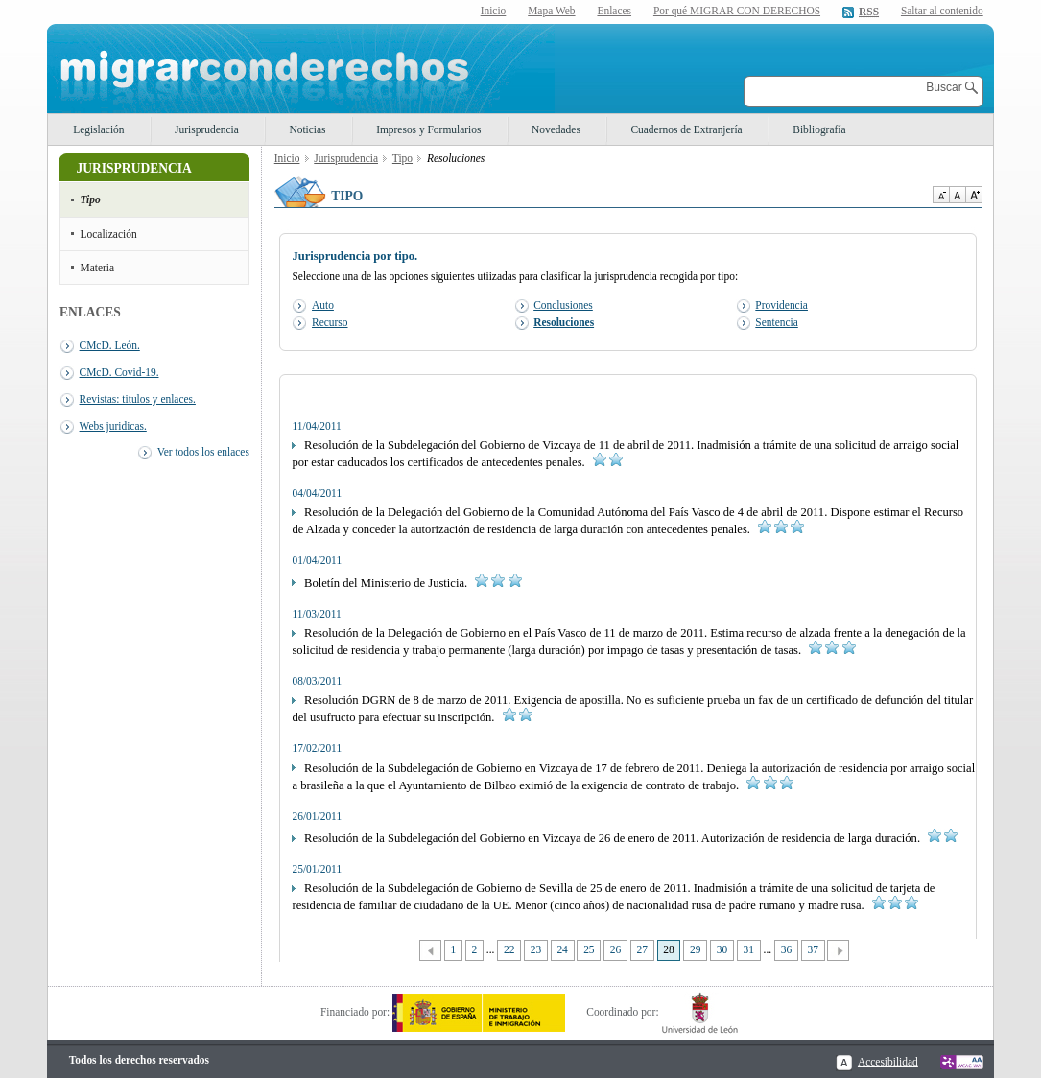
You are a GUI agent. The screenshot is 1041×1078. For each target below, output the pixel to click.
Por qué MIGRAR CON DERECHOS (736, 10)
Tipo (91, 199)
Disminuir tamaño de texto (941, 194)
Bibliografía (819, 129)
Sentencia (776, 322)
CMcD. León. (110, 345)
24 (561, 949)
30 (722, 949)
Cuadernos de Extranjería (686, 129)
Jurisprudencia (207, 129)
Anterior (430, 951)
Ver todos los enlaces (203, 451)
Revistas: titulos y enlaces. (138, 399)
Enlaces (614, 10)
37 (812, 949)
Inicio (494, 10)
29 (695, 949)
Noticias (307, 129)
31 (749, 949)
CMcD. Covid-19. (119, 372)
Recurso (329, 322)
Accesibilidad (888, 1061)
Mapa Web (551, 10)
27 (642, 949)
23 (536, 949)
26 (615, 949)
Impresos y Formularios (428, 129)
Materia (98, 267)
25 (588, 949)
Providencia (781, 305)
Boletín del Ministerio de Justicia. (406, 583)
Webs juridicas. (113, 426)
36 (786, 949)
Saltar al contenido (942, 11)
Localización (109, 234)
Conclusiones (563, 305)
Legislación (98, 129)
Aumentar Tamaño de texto (973, 194)
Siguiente (838, 951)
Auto (323, 305)
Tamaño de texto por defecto (957, 194)
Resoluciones (563, 322)
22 (509, 949)
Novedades (556, 129)
